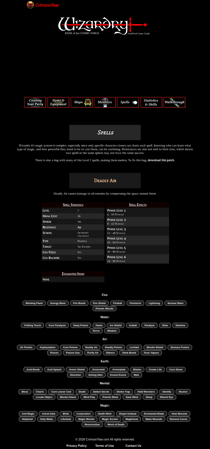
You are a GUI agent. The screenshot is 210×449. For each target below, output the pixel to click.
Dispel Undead (127, 413)
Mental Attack (68, 397)
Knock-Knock (118, 375)
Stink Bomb (129, 352)
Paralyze (149, 325)
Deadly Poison (113, 347)
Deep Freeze (80, 325)
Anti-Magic (28, 413)
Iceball (133, 325)
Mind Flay (89, 397)
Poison (54, 352)
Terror (96, 330)
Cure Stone (176, 369)
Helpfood (27, 419)
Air (79, 227)
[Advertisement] (105, 67)
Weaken (112, 330)
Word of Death (116, 424)
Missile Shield (155, 347)
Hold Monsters (146, 391)
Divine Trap (123, 391)
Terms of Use (104, 445)
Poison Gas (73, 352)
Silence (110, 352)
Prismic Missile (105, 308)
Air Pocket (26, 347)
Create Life (155, 369)
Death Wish (105, 413)
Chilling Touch (32, 325)
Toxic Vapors (151, 352)
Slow (165, 325)
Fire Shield (99, 303)
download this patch (161, 160)
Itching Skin (96, 375)
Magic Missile (86, 419)
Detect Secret (101, 391)
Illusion (183, 391)
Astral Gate (48, 413)
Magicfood (132, 419)
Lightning (154, 303)
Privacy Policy (77, 445)
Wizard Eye (166, 397)
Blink (66, 413)
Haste (99, 325)
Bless (24, 391)
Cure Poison (70, 347)
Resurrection (92, 424)
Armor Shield (76, 369)
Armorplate (119, 369)
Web (136, 375)
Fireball (117, 303)
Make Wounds (154, 419)
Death (82, 391)
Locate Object (44, 397)
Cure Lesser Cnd (61, 391)
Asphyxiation (47, 347)
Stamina (180, 325)
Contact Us (133, 445)
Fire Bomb (79, 303)
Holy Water (46, 419)
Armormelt (98, 369)
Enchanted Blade (154, 413)
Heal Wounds (179, 413)
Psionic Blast (110, 397)
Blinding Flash (34, 303)
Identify (166, 391)
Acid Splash (54, 369)
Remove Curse (178, 419)
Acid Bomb (33, 369)
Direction (75, 375)
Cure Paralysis (57, 325)
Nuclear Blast (175, 303)
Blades (137, 369)
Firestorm (135, 303)
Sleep (149, 397)
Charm (40, 391)
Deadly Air (91, 347)
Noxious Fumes (180, 347)
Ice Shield (115, 325)
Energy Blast (57, 303)
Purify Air (92, 352)
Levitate (134, 347)
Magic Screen (110, 419)
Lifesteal (66, 419)
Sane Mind (132, 397)
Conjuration (83, 413)
